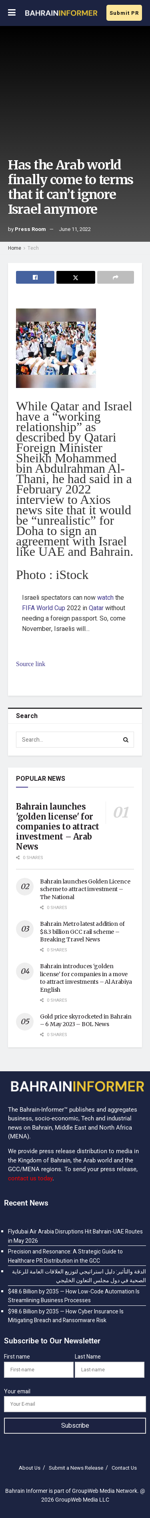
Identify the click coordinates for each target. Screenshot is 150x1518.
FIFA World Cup (43, 608)
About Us (29, 1468)
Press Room (30, 229)
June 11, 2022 (75, 229)
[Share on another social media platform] (115, 277)
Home (14, 248)
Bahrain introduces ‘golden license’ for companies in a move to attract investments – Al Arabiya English (86, 978)
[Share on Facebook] (35, 277)
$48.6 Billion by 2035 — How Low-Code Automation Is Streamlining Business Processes (74, 1296)
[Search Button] (126, 740)
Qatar (96, 608)
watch (105, 598)
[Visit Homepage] (61, 13)
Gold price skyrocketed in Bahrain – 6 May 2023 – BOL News (86, 1020)
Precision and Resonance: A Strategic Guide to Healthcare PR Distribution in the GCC (65, 1256)
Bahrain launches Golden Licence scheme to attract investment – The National (85, 889)
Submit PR (124, 13)
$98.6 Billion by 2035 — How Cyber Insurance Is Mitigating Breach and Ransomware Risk (66, 1316)
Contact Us (124, 1468)
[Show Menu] (12, 13)
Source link (30, 664)
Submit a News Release (76, 1468)
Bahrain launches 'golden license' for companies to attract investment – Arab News (57, 827)
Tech (33, 248)
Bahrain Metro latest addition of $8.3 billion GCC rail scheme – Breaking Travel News (82, 931)
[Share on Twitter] (75, 277)
